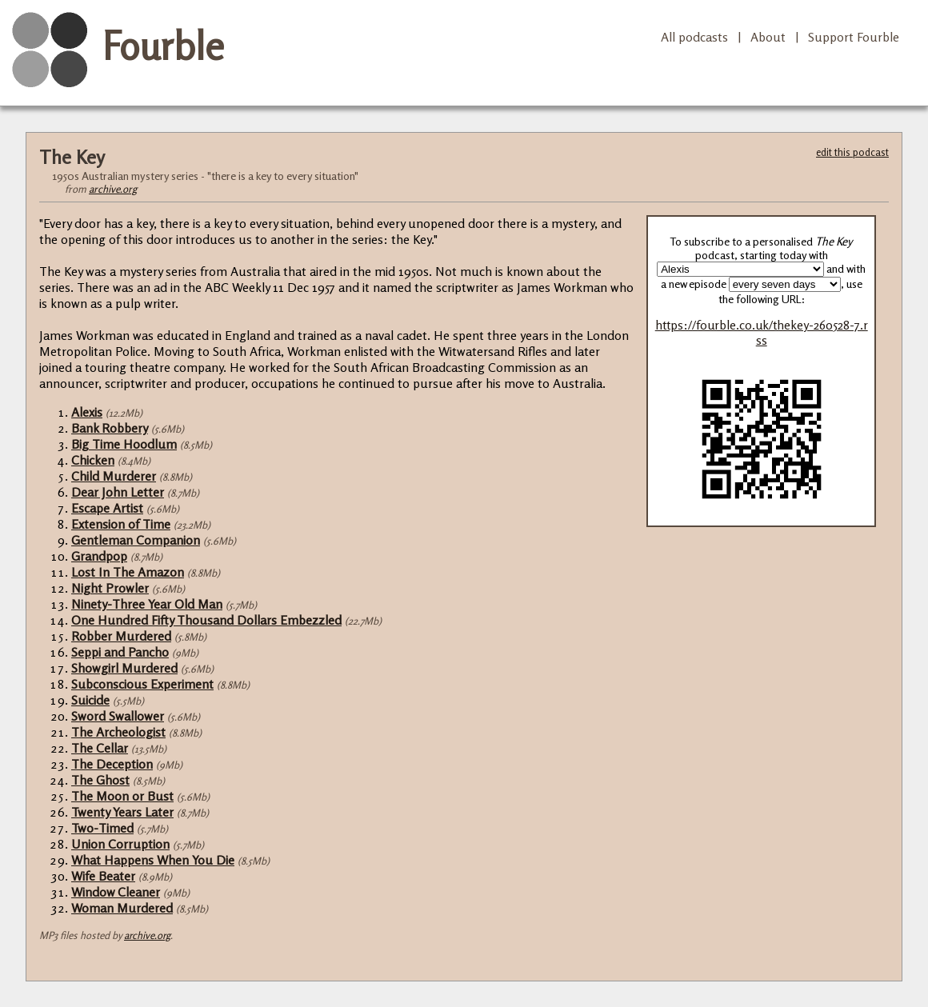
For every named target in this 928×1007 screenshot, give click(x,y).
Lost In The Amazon (127, 572)
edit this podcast (852, 152)
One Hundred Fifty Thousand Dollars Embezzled (206, 620)
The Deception (112, 764)
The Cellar (99, 748)
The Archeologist (118, 732)
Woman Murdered (122, 908)
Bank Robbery (109, 428)
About (768, 37)
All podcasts (694, 37)
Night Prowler (110, 588)
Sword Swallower (117, 716)
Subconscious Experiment (142, 684)
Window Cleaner (115, 892)
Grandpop (99, 556)
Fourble (163, 45)
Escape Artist (107, 508)
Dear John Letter (117, 492)
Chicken (92, 460)
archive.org (113, 188)
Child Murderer (113, 476)
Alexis (86, 412)
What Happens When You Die (152, 860)
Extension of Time (120, 524)
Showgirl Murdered (124, 668)
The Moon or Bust (122, 796)
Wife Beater (103, 876)
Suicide (90, 700)
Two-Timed (102, 828)
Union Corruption (120, 844)
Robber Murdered (121, 636)
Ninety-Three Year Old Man (146, 604)
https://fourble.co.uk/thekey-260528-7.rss (761, 333)
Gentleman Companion (135, 540)
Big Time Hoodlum (124, 444)
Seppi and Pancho (120, 652)
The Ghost (100, 780)
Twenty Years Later (122, 812)
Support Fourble (853, 37)
